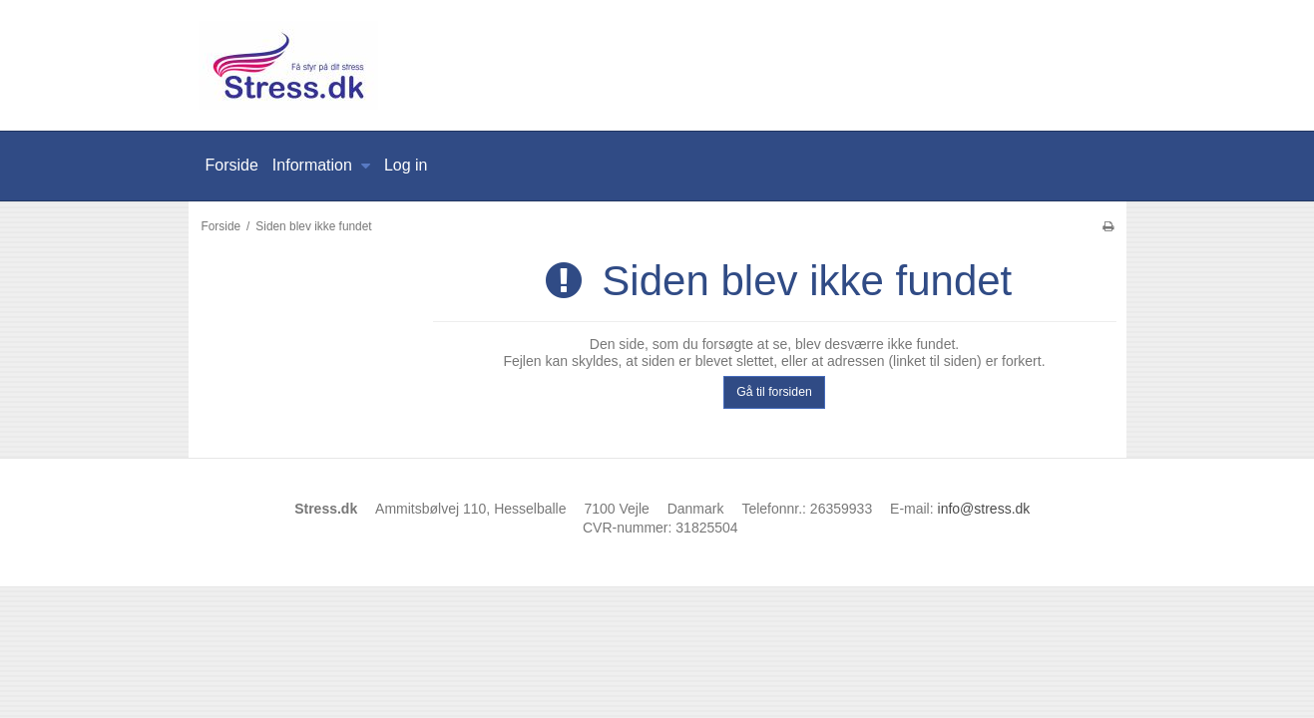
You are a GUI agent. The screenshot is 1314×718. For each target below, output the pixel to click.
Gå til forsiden (774, 392)
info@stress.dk (984, 509)
